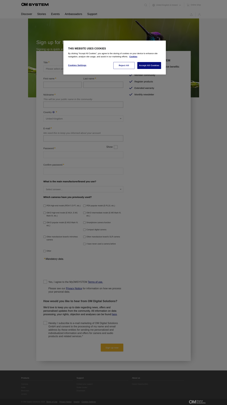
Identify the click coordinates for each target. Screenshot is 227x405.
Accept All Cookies (149, 65)
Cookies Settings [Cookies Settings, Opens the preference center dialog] (77, 65)
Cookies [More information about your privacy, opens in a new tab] (133, 56)
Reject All (124, 65)
